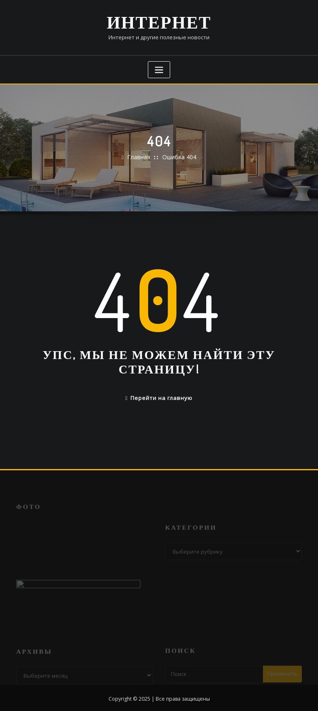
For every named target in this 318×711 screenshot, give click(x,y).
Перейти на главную (159, 395)
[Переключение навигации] (159, 68)
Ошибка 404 (178, 155)
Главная (140, 155)
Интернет (159, 21)
